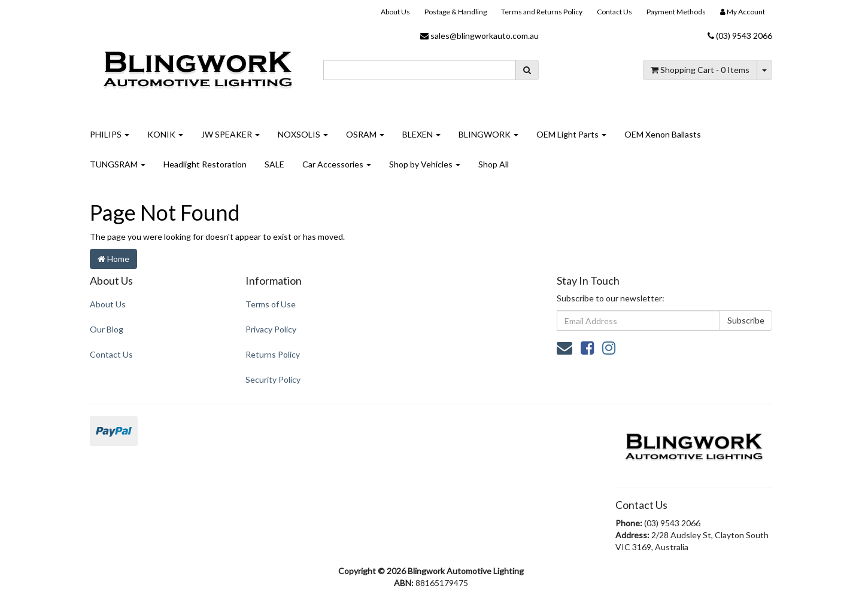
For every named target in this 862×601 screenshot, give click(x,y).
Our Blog (106, 329)
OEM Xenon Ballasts (662, 134)
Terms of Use (270, 304)
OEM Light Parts (571, 134)
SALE (274, 164)
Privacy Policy (270, 329)
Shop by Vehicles (424, 164)
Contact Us (614, 11)
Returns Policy (272, 354)
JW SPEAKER (230, 134)
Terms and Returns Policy (541, 11)
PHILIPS (109, 134)
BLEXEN (421, 134)
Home (113, 259)
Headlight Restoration (205, 164)
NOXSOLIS (303, 134)
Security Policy (273, 379)
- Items (700, 70)
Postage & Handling (455, 11)
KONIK (165, 134)
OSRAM (365, 134)
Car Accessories (336, 164)
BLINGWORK (488, 134)
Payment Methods (676, 11)
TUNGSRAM (117, 164)
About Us (395, 11)
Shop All (493, 164)
